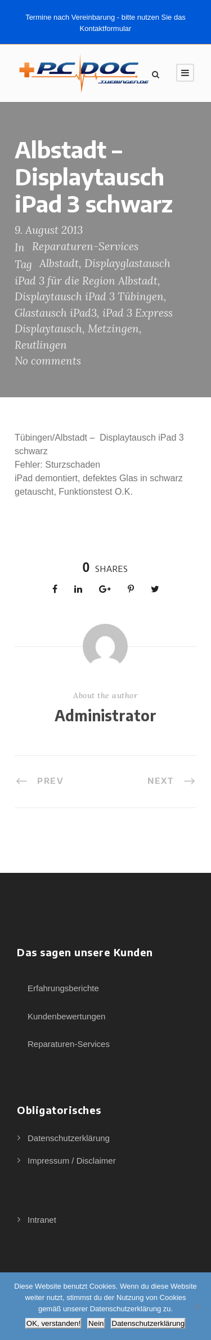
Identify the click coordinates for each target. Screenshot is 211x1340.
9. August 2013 (49, 230)
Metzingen (113, 328)
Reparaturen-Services (85, 246)
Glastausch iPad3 (56, 313)
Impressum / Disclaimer (72, 1160)
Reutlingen (41, 345)
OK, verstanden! (53, 1323)
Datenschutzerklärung (69, 1138)
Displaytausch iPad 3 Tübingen (89, 296)
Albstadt (59, 263)
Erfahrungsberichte (63, 988)
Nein (96, 1323)
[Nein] (197, 1306)
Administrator (105, 715)
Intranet (42, 1219)
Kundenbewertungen (66, 1016)
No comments (48, 360)
